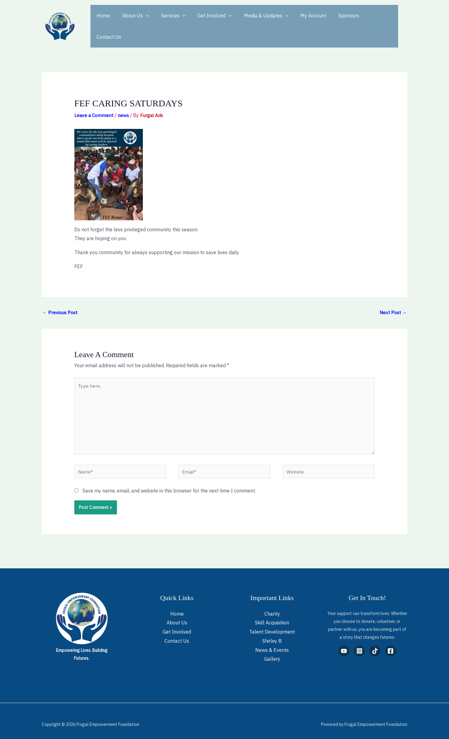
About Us (131, 21)
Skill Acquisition (272, 616)
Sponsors (333, 21)
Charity (272, 607)
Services (167, 21)
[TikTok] (374, 643)
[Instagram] (359, 643)
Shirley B (272, 634)
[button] (142, 21)
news (124, 104)
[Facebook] (390, 643)
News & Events (272, 643)
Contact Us (365, 21)
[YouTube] (343, 643)
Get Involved (206, 21)
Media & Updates (255, 21)
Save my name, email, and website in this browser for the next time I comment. (169, 484)
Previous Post (60, 301)
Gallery (272, 652)
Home (102, 21)
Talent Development (272, 625)
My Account (300, 21)
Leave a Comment (94, 104)
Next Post (393, 301)
